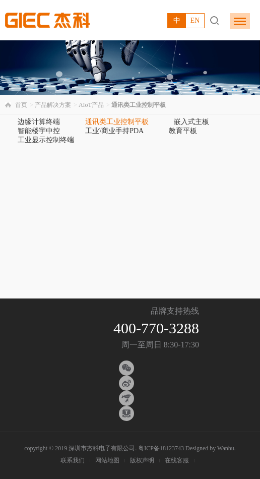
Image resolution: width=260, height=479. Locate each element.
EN (195, 20)
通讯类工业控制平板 (117, 122)
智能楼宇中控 (39, 131)
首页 (21, 104)
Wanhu (225, 448)
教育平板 (183, 131)
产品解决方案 (53, 104)
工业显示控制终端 (46, 140)
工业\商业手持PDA (114, 131)
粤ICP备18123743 (161, 448)
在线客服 (177, 460)
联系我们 (72, 460)
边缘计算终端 (39, 122)
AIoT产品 (91, 104)
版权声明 (142, 460)
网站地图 (107, 460)
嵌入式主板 (191, 122)
